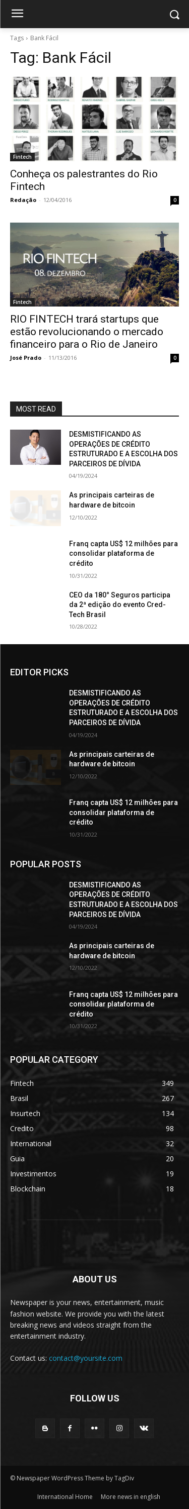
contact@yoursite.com (85, 1358)
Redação (23, 200)
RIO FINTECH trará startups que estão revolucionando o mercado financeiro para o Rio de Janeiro (86, 331)
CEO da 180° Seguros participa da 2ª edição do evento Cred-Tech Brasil (119, 605)
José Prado (25, 357)
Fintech (22, 156)
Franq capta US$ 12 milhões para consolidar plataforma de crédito (123, 553)
